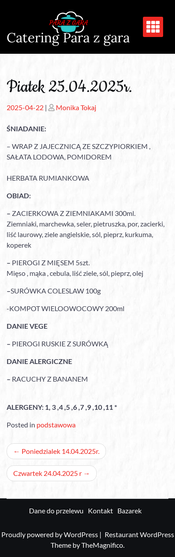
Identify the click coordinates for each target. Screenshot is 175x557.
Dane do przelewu (56, 510)
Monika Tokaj (76, 107)
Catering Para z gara (68, 37)
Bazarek (129, 510)
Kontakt (100, 510)
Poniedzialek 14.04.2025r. (60, 451)
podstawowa (56, 424)
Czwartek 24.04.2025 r (47, 473)
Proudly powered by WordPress (50, 534)
